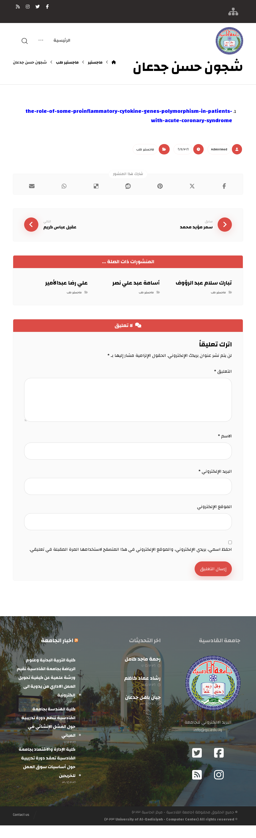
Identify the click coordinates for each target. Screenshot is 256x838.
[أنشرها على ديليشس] (96, 186)
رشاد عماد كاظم (142, 689)
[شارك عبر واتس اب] (64, 186)
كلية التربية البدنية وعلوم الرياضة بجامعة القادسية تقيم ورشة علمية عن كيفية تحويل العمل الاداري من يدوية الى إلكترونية (46, 687)
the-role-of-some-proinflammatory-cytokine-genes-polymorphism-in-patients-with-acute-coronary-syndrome (128, 115)
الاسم (225, 440)
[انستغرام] (27, 6)
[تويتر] (37, 6)
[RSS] (17, 6)
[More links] (41, 41)
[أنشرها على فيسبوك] (224, 186)
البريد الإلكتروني (215, 477)
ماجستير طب (145, 149)
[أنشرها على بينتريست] (160, 186)
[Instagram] (219, 787)
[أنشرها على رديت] (128, 186)
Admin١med (219, 149)
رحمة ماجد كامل (143, 669)
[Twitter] (197, 765)
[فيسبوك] (47, 6)
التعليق (223, 373)
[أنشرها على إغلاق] (192, 186)
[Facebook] (219, 765)
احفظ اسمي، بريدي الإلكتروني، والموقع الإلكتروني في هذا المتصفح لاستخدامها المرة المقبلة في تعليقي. (130, 559)
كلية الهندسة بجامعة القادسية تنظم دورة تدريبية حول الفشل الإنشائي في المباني (48, 733)
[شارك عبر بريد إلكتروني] (32, 186)
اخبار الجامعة (57, 650)
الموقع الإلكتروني (214, 513)
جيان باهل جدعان (143, 709)
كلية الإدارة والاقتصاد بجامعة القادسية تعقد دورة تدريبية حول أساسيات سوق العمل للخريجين (47, 774)
